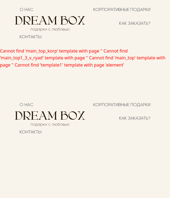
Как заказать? (134, 23)
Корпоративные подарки (121, 10)
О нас (26, 10)
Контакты (31, 37)
